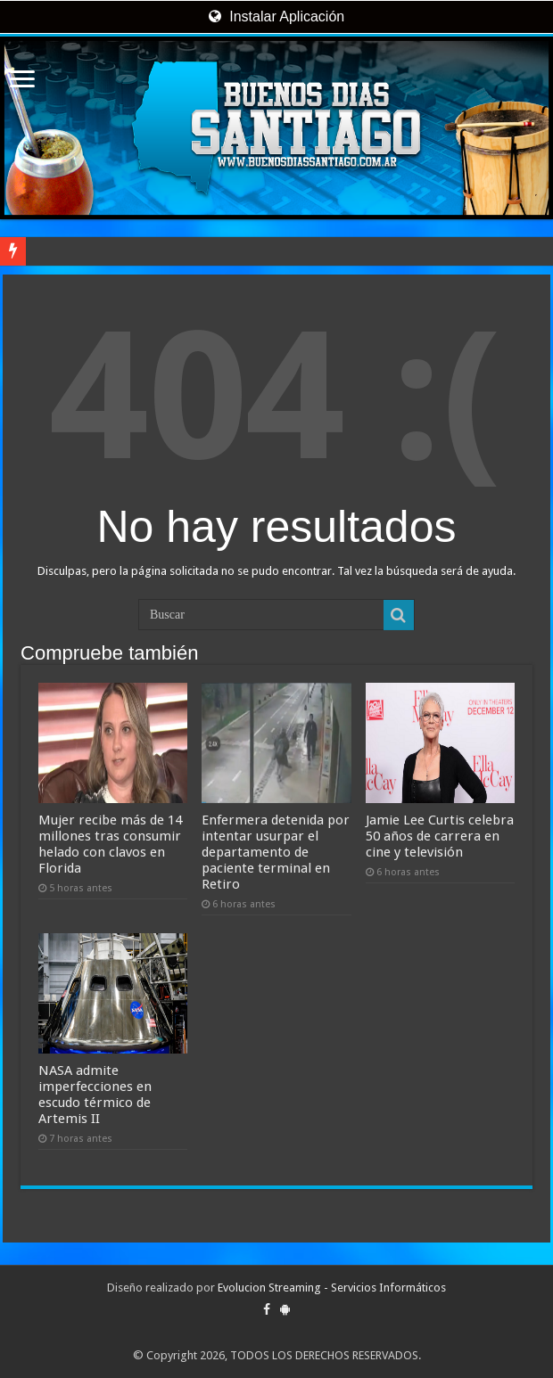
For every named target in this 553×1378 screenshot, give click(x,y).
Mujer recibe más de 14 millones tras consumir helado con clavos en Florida (110, 844)
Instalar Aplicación (276, 16)
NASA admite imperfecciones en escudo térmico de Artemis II (95, 1094)
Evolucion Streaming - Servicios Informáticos (332, 1287)
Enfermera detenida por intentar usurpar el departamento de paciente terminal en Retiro (276, 852)
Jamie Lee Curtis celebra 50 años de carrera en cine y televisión (440, 836)
